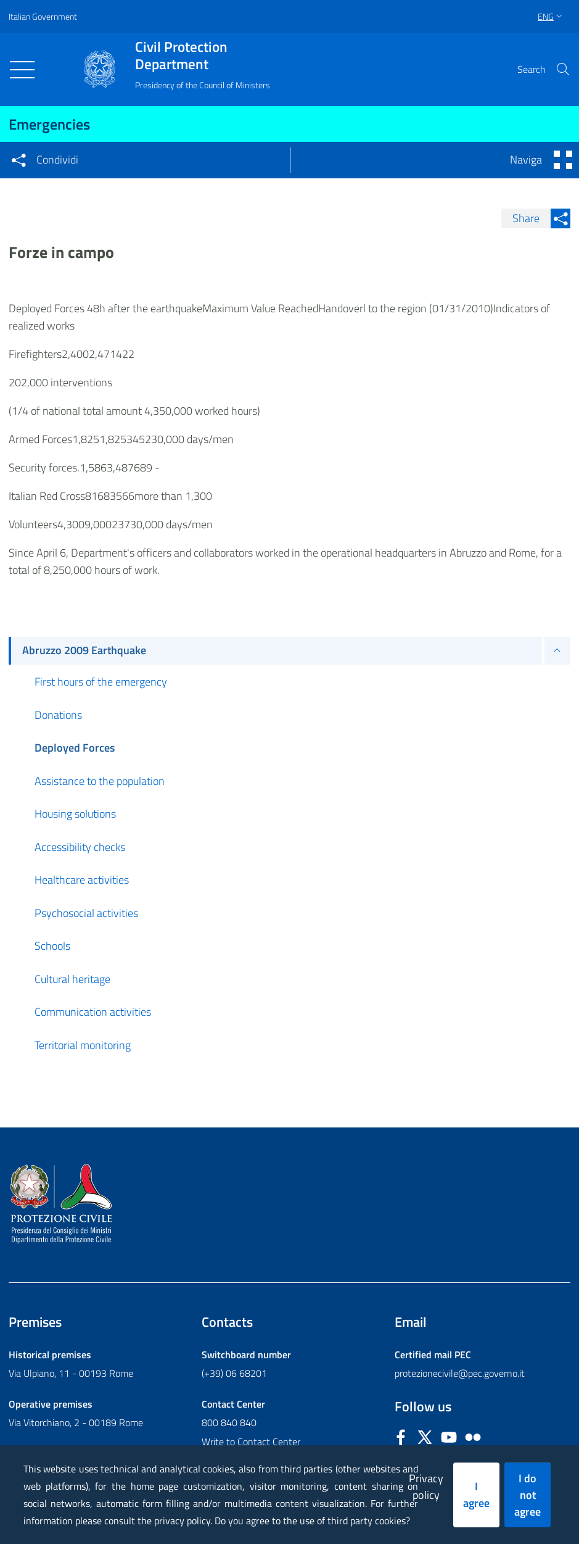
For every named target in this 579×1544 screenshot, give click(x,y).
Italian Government (43, 16)
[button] (563, 69)
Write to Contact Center (251, 1441)
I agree (476, 1494)
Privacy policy (426, 1486)
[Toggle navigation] (22, 70)
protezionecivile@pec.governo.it (460, 1373)
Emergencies (49, 124)
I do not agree (527, 1495)
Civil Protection (202, 55)
